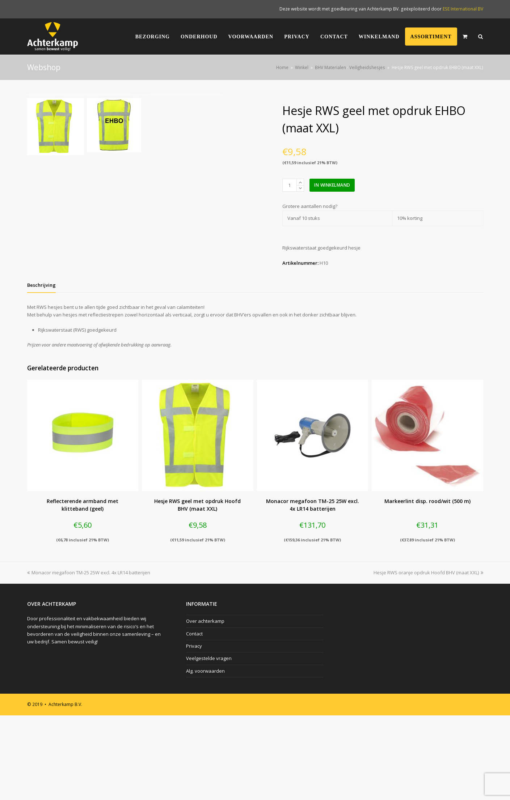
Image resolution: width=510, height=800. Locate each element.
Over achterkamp (205, 705)
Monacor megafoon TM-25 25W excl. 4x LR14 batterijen (88, 657)
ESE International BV (463, 9)
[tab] (41, 369)
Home (282, 67)
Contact (194, 718)
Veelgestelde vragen (209, 743)
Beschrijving (41, 369)
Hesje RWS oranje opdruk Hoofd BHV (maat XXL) (428, 657)
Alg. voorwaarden (205, 755)
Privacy (194, 730)
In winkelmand (332, 185)
